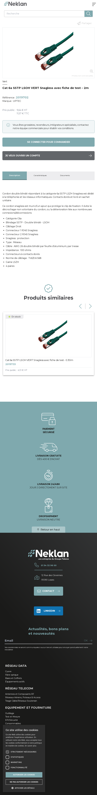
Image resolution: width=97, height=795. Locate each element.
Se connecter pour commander (48, 142)
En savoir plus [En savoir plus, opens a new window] (30, 746)
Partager (84, 23)
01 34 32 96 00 (48, 565)
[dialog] (24, 758)
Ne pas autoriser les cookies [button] (24, 782)
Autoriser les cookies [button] (24, 775)
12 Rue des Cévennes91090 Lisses (52, 577)
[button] (24, 788)
